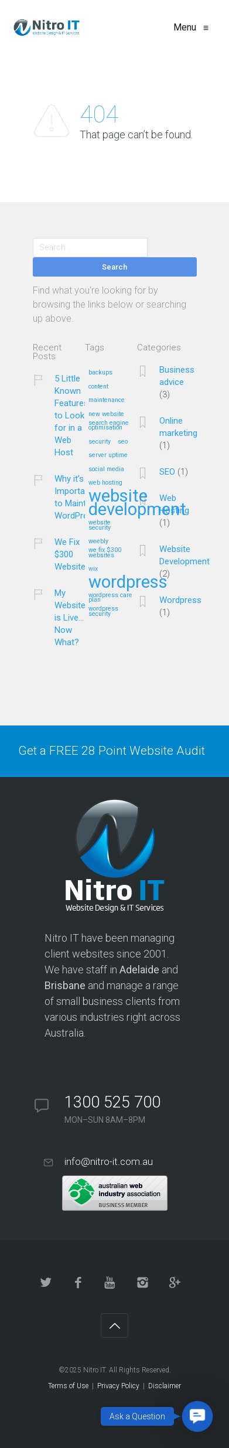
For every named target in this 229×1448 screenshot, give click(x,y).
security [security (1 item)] (99, 441)
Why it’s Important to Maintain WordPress (75, 497)
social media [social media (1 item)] (106, 469)
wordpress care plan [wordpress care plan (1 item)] (110, 598)
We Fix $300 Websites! (73, 554)
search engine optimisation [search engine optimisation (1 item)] (108, 426)
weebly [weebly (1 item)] (98, 541)
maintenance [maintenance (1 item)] (106, 400)
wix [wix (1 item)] (93, 569)
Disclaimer (164, 1386)
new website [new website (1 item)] (106, 414)
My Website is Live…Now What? (70, 618)
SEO (167, 471)
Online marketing (178, 426)
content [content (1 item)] (98, 386)
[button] (197, 1416)
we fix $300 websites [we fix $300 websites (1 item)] (104, 553)
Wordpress (180, 600)
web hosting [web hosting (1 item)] (105, 482)
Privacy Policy (118, 1386)
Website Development (184, 555)
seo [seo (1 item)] (123, 441)
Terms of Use (68, 1386)
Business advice (176, 375)
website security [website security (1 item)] (99, 525)
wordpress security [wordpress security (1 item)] (103, 611)
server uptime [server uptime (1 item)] (108, 455)
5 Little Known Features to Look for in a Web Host (71, 415)
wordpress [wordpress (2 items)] (128, 582)
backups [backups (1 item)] (100, 372)
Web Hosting (174, 504)
